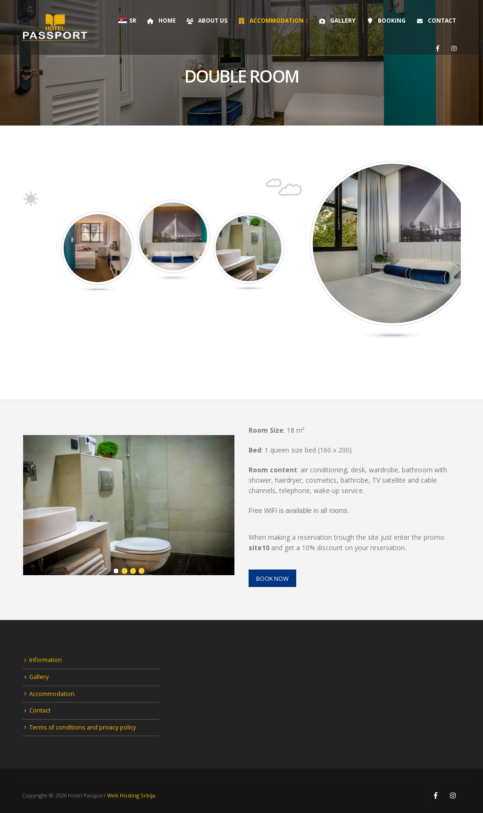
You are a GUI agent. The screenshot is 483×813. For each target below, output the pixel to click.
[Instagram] (453, 48)
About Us (206, 21)
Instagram (453, 795)
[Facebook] (437, 48)
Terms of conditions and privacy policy (82, 727)
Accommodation (270, 21)
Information (45, 660)
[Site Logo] (55, 27)
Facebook (435, 795)
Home (161, 21)
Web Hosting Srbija (131, 795)
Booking (386, 21)
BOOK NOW (272, 578)
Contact (436, 21)
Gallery (337, 21)
